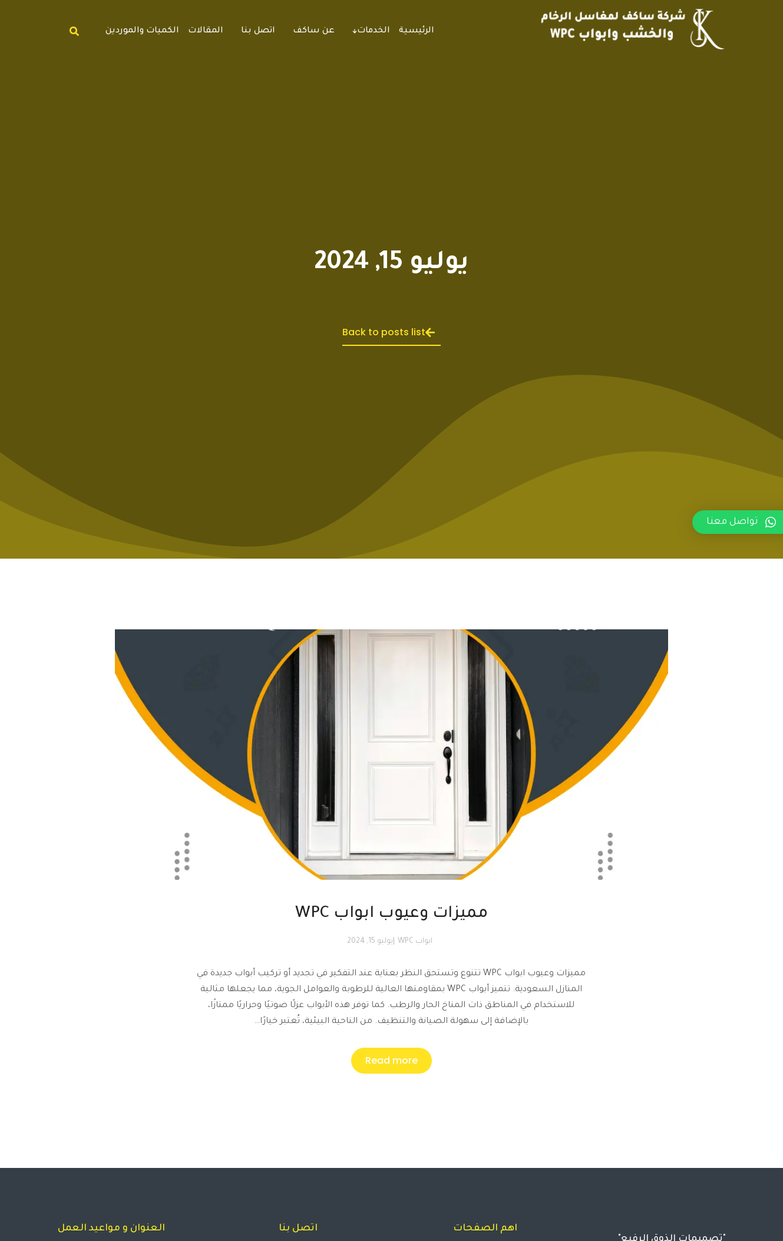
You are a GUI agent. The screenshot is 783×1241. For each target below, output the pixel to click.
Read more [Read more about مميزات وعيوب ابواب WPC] (391, 1060)
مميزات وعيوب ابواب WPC (391, 914)
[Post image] (391, 796)
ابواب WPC (415, 942)
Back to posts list (388, 332)
